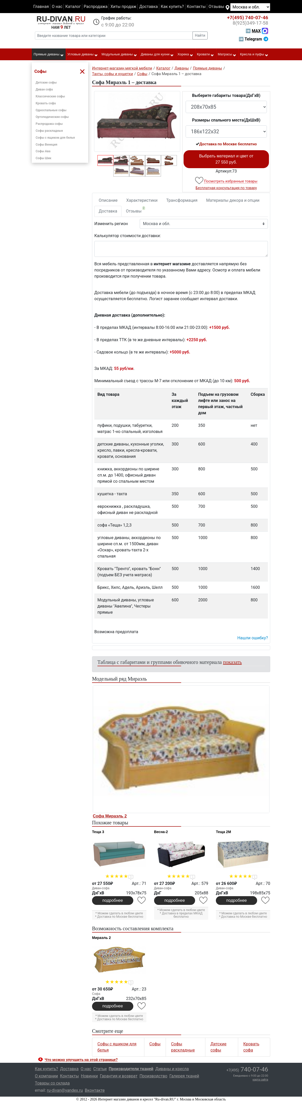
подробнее (112, 900)
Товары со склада (52, 1083)
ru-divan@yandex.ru (65, 1090)
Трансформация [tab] (182, 200)
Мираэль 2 (101, 938)
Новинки (89, 1076)
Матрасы (227, 54)
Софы (155, 1044)
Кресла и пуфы (254, 54)
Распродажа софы (49, 124)
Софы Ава (43, 151)
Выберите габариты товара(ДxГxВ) (226, 95)
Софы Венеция (46, 144)
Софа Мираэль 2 (110, 816)
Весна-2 (161, 832)
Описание (108, 200)
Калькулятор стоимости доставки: (127, 235)
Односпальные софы (51, 110)
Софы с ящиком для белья (55, 137)
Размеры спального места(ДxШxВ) (226, 120)
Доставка (148, 6)
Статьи (100, 1068)
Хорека (185, 54)
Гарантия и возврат (119, 1076)
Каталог (73, 6)
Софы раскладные (49, 131)
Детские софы (46, 82)
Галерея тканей (184, 1076)
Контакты (196, 6)
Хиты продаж (123, 6)
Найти (200, 35)
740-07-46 (247, 18)
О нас (57, 6)
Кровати (205, 54)
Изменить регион (111, 223)
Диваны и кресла (172, 1068)
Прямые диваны (49, 54)
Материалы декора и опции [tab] (232, 200)
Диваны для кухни (157, 54)
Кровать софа (46, 103)
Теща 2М (223, 832)
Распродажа (95, 6)
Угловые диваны (82, 54)
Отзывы (216, 6)
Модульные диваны (119, 54)
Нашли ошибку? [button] (252, 637)
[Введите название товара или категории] (114, 35)
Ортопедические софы (52, 117)
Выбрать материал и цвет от (226, 159)
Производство (153, 1076)
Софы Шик (43, 158)
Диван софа (44, 89)
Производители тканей (131, 1068)
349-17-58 (250, 23)
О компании (46, 1076)
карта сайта (260, 1079)
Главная (41, 6)
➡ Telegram (253, 39)
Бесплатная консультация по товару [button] (226, 188)
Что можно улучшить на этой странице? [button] (81, 1059)
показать (232, 662)
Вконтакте (95, 1090)
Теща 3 (98, 832)
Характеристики (142, 200)
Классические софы (50, 96)
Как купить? (172, 6)
